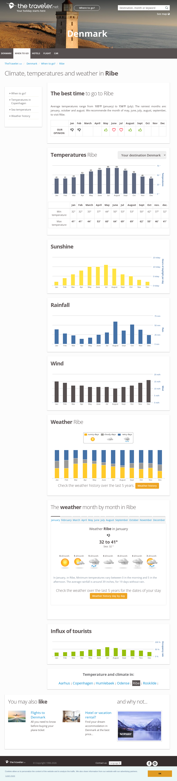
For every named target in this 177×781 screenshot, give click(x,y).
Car (56, 53)
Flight (47, 53)
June (96, 520)
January (55, 520)
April (84, 520)
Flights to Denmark (38, 714)
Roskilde (149, 683)
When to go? (18, 93)
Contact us (101, 763)
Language (115, 763)
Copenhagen (83, 683)
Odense (123, 683)
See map (163, 14)
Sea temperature (21, 109)
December (159, 520)
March (76, 520)
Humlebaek (105, 683)
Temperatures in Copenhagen (21, 101)
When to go (22, 53)
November (146, 520)
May (90, 520)
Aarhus (64, 683)
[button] (10, 775)
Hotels (36, 53)
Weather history (147, 485)
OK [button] (160, 774)
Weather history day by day (108, 596)
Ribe (136, 683)
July (103, 520)
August (110, 520)
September (121, 520)
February (66, 520)
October (134, 520)
